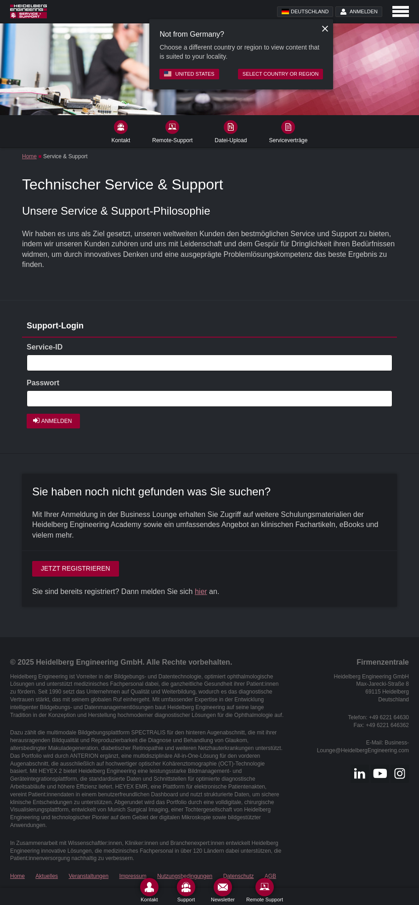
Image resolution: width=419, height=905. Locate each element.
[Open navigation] (400, 11)
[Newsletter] (222, 890)
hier (201, 591)
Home (29, 156)
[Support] (186, 890)
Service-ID (44, 347)
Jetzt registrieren (75, 568)
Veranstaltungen (88, 876)
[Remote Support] (264, 890)
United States (189, 74)
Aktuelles (46, 876)
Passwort (43, 383)
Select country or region (281, 74)
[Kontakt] (149, 890)
